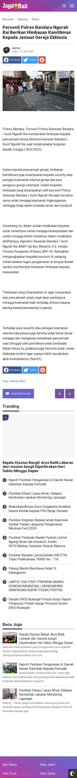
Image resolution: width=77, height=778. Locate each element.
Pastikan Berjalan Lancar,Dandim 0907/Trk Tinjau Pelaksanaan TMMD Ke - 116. (38, 557)
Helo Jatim (47, 765)
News (23, 381)
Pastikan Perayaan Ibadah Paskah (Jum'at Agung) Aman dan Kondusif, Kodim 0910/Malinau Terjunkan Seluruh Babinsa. (38, 542)
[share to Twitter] (30, 60)
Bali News (10, 765)
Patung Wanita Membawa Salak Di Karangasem (32, 571)
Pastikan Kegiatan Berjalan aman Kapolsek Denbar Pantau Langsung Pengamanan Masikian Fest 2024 (38, 524)
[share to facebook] (12, 60)
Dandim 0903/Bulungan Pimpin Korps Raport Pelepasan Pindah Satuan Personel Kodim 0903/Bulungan (40, 603)
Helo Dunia (47, 773)
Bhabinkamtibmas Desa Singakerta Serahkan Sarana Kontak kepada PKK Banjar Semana (40, 509)
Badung (13, 381)
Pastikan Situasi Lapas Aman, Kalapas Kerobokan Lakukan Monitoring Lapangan (37, 496)
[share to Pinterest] (42, 60)
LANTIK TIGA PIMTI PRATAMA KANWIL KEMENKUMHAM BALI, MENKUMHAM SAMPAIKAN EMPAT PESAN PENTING (36, 586)
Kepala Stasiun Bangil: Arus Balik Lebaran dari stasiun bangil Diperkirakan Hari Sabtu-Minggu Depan (38, 467)
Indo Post (9, 773)
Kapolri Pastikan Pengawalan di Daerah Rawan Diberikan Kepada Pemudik (41, 482)
